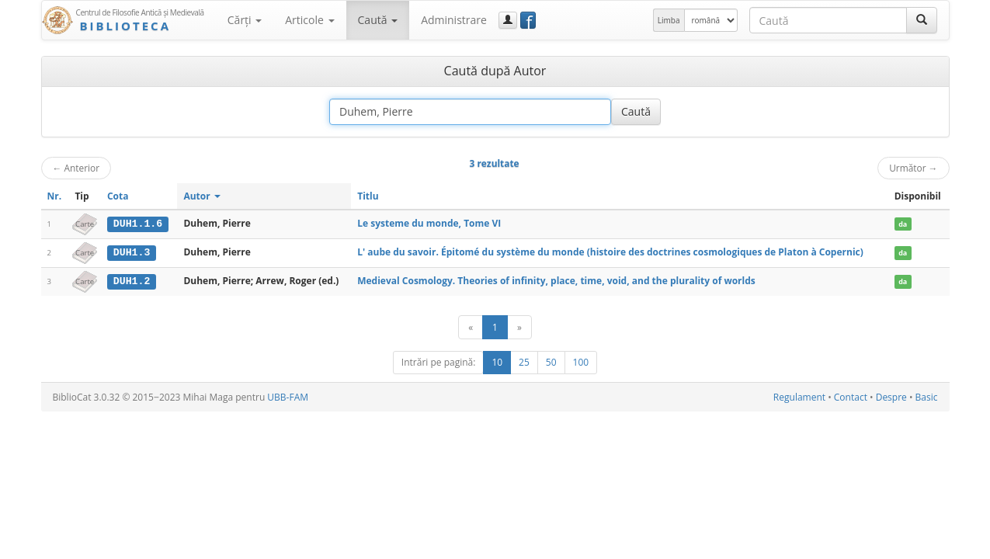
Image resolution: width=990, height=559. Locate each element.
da (902, 224)
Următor (913, 167)
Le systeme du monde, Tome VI (429, 223)
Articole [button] (309, 19)
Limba (669, 20)
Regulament (799, 396)
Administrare (454, 19)
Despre (891, 396)
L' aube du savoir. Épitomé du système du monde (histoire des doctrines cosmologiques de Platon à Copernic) (610, 252)
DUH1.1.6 (137, 224)
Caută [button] (378, 19)
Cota (118, 196)
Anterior (76, 167)
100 (581, 361)
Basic (926, 396)
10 (497, 361)
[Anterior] (470, 326)
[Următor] (519, 326)
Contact (850, 396)
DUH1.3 (131, 252)
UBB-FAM (287, 396)
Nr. (54, 196)
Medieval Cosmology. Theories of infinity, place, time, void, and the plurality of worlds (556, 279)
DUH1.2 (131, 280)
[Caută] (921, 20)
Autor (201, 196)
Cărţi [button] (245, 19)
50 (551, 361)
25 (524, 361)
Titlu (367, 196)
